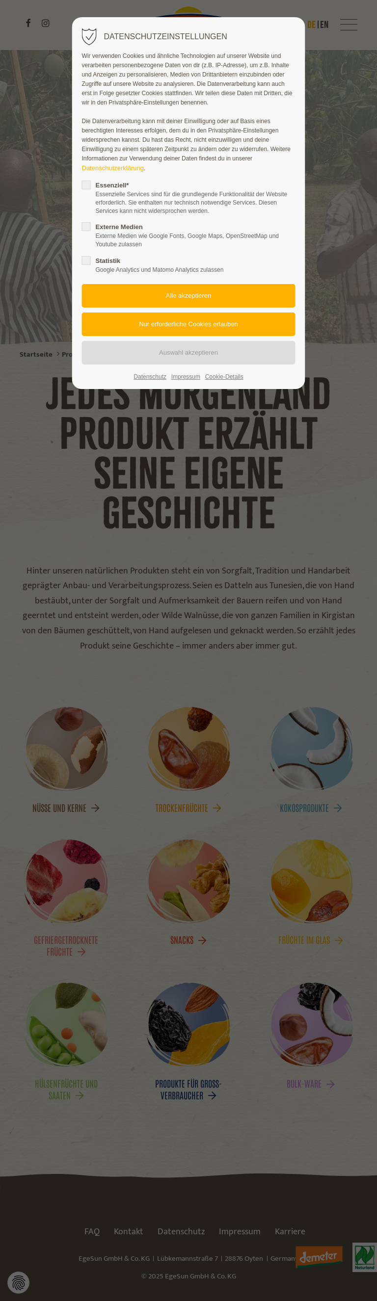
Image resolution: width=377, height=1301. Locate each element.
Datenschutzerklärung (113, 168)
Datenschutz (150, 376)
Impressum (185, 376)
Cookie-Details (224, 376)
